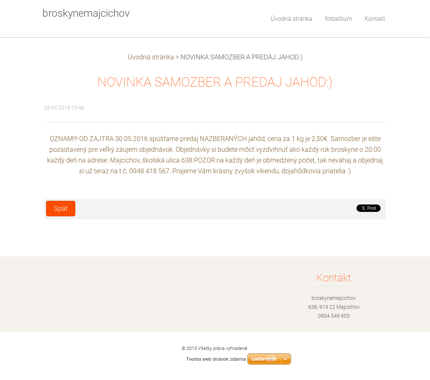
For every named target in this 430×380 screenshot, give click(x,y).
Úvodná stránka (151, 57)
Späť (61, 208)
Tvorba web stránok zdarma (216, 359)
